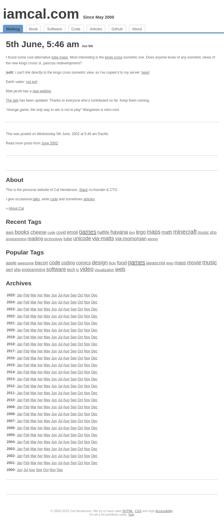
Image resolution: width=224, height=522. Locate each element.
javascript (155, 262)
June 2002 (49, 143)
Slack (83, 190)
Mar (33, 295)
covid (61, 232)
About (137, 29)
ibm (132, 233)
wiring (153, 239)
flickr (112, 263)
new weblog (41, 91)
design (100, 262)
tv (77, 270)
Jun (54, 295)
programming (16, 239)
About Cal (16, 208)
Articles (96, 29)
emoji (72, 232)
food (122, 263)
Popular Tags (25, 252)
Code (75, 29)
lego (141, 232)
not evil (31, 82)
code (54, 199)
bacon (41, 263)
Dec (94, 295)
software (56, 269)
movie (194, 262)
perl (9, 269)
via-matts (103, 238)
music (203, 232)
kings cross (114, 57)
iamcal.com (41, 14)
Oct (80, 295)
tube (68, 238)
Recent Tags (23, 221)
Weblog (13, 29)
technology (53, 239)
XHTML (127, 511)
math (167, 232)
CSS (138, 511)
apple (11, 262)
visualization (104, 270)
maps (153, 232)
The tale (12, 100)
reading (35, 238)
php (213, 232)
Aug (66, 295)
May (47, 295)
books (22, 232)
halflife (103, 232)
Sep (73, 295)
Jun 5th (87, 46)
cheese (38, 232)
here (144, 72)
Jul (60, 295)
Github (117, 29)
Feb (26, 295)
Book (33, 29)
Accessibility (164, 511)
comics (83, 263)
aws (10, 232)
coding (68, 262)
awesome (26, 263)
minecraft (185, 232)
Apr (40, 295)
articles (88, 199)
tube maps (60, 57)
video (87, 269)
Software (54, 29)
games (87, 232)
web (120, 269)
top (131, 514)
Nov (87, 295)
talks (36, 199)
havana (119, 232)
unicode (82, 238)
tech (71, 269)
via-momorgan (131, 238)
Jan (19, 295)
